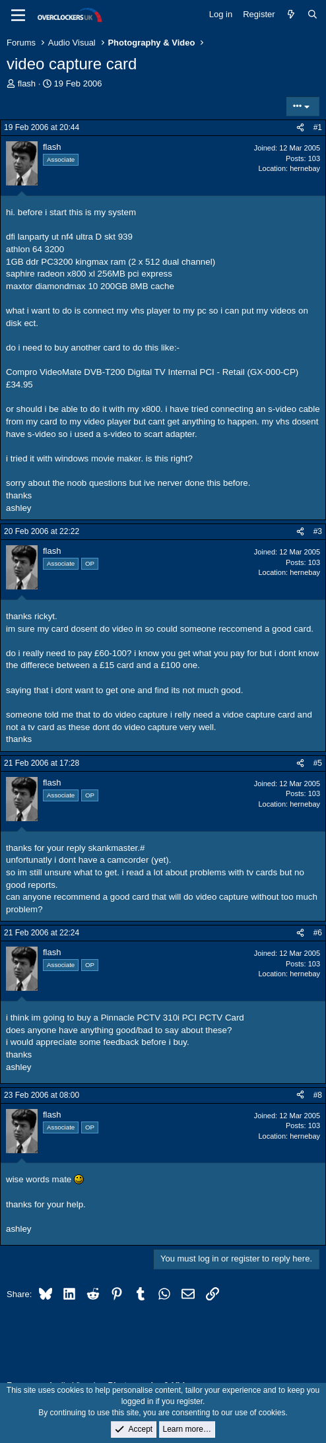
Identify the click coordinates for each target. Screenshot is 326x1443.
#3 (317, 531)
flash (27, 83)
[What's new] (291, 14)
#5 (317, 763)
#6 (317, 932)
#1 (317, 127)
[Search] (312, 14)
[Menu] (18, 15)
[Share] (300, 127)
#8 (317, 1095)
